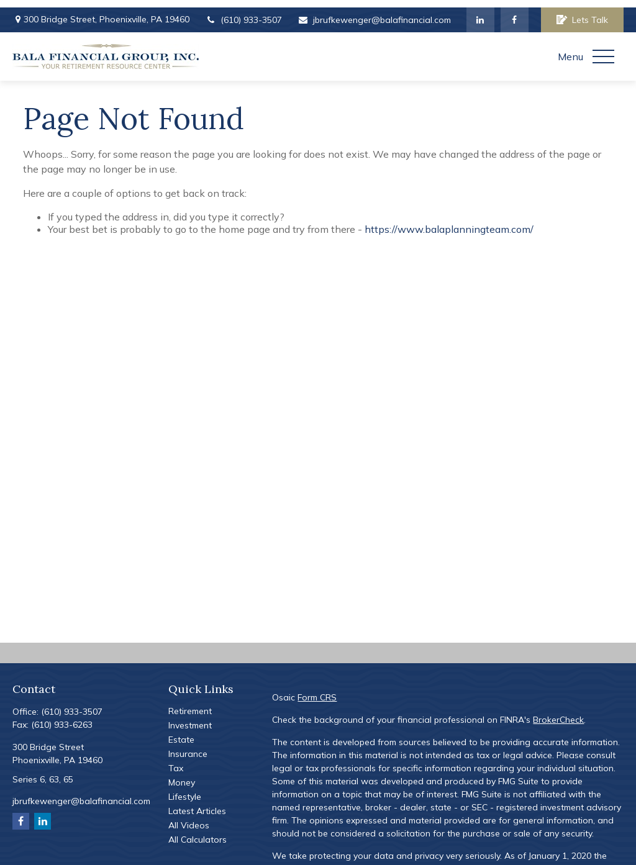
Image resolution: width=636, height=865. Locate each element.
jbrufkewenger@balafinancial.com (374, 12)
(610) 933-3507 (243, 12)
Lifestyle (184, 789)
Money (181, 775)
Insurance (187, 746)
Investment (190, 717)
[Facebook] (515, 12)
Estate (181, 732)
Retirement (190, 703)
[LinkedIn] (480, 12)
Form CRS (317, 689)
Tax (175, 760)
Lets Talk (582, 12)
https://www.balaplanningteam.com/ (449, 221)
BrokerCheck (558, 712)
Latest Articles (197, 803)
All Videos (188, 817)
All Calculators (197, 832)
